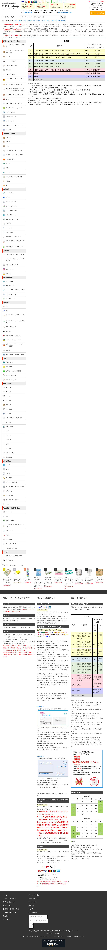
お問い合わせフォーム (14, 637)
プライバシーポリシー (9, 912)
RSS (4, 919)
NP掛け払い (40, 706)
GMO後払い (40, 756)
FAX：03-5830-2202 (64, 13)
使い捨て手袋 (61, 20)
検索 (63, 17)
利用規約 (5, 916)
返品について (7, 905)
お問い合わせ (26, 13)
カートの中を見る (97, 13)
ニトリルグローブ (52, 20)
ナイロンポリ (31, 20)
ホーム (5, 895)
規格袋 (38, 20)
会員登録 (31, 905)
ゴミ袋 (15, 20)
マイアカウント (97, 5)
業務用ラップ (22, 20)
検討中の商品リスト (35, 898)
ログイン (94, 1)
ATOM (9, 919)
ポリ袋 (43, 20)
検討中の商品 (97, 10)
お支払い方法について (9, 898)
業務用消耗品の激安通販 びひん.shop (55, 931)
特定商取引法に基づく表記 (11, 909)
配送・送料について (9, 902)
